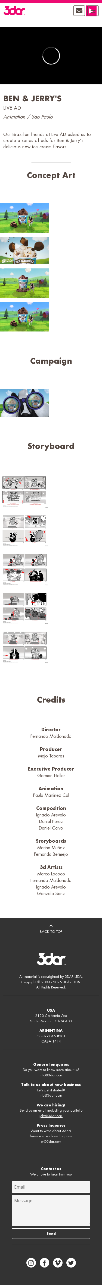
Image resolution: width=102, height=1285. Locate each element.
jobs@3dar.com (51, 1116)
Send (51, 1233)
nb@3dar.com (51, 1095)
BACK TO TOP (51, 927)
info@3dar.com (51, 1075)
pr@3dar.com (51, 1141)
